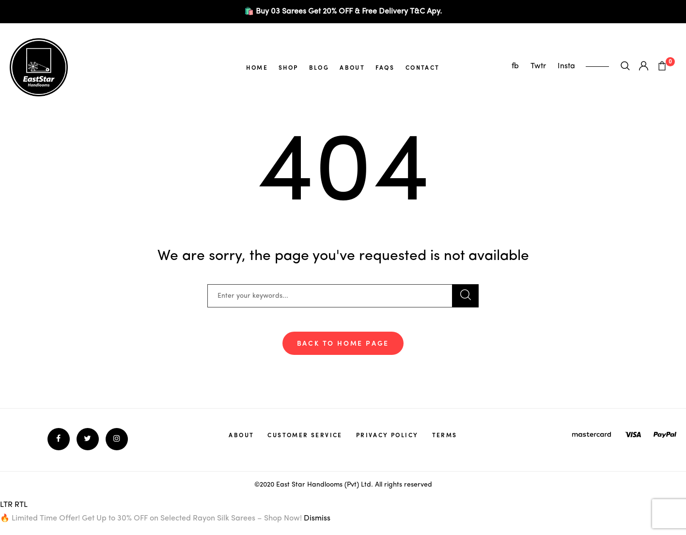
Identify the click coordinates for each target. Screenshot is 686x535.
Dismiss (317, 518)
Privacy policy (387, 435)
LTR (6, 505)
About (352, 67)
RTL (21, 505)
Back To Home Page (343, 343)
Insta (566, 66)
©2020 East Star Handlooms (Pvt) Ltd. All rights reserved (343, 484)
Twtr (539, 66)
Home (257, 67)
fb (516, 66)
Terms (444, 435)
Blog (319, 67)
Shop (288, 67)
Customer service (304, 435)
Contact (422, 67)
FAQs (385, 67)
